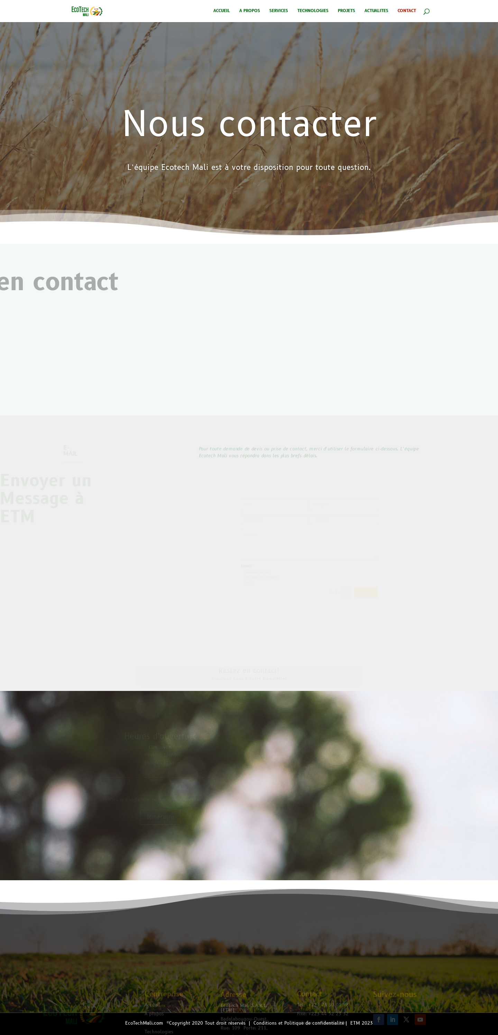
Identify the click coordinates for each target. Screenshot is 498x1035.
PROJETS (346, 11)
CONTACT (407, 11)
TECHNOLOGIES (313, 11)
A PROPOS (249, 11)
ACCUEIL (221, 11)
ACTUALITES (376, 11)
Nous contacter (249, 158)
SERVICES (278, 11)
